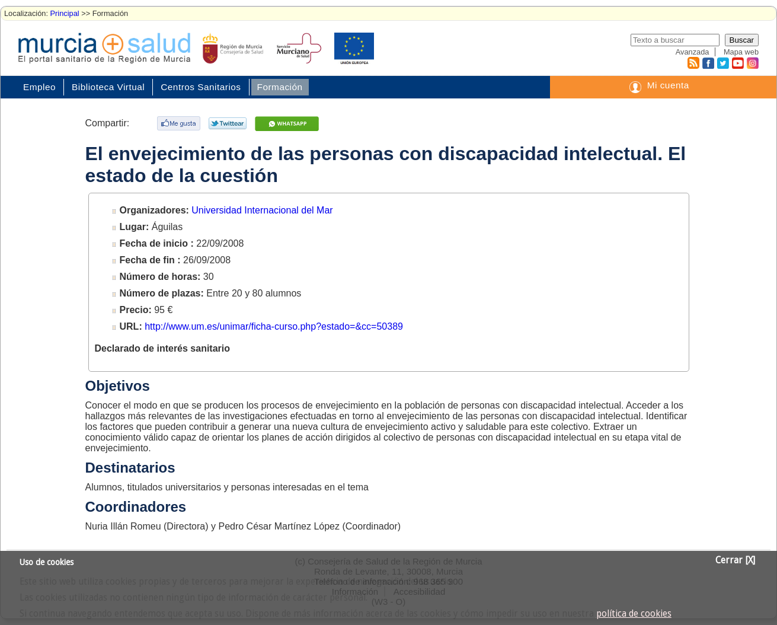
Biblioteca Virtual (108, 87)
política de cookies (634, 613)
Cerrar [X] (735, 560)
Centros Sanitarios (201, 87)
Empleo (39, 87)
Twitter (722, 63)
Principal (64, 13)
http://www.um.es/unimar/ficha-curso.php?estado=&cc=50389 (274, 326)
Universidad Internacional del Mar (261, 210)
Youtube (737, 63)
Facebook (706, 63)
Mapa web (741, 51)
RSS (693, 63)
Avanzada (692, 51)
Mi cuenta (668, 85)
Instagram (752, 63)
